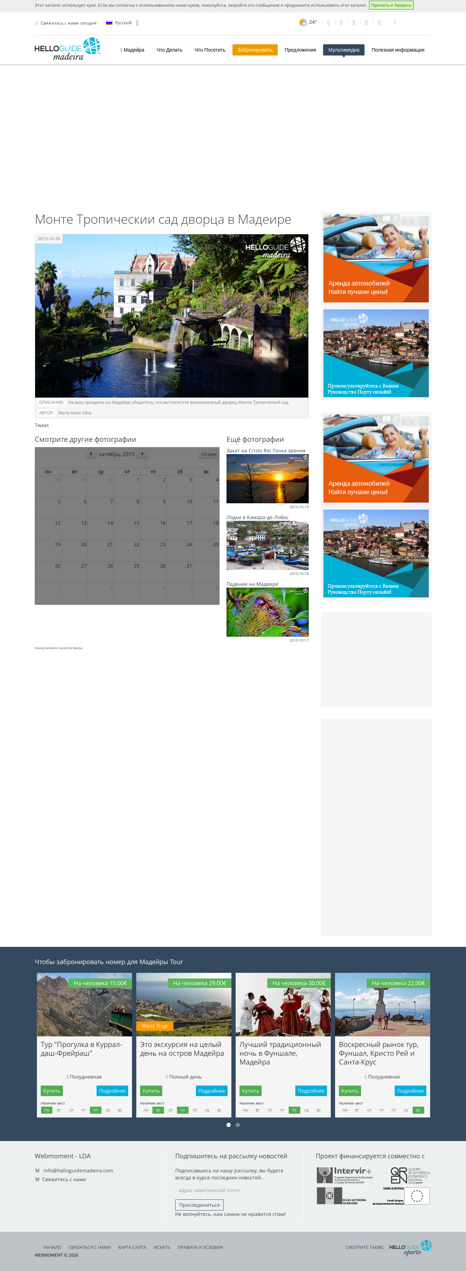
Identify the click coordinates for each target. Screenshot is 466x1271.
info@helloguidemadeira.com (78, 1170)
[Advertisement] (233, 148)
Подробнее (112, 1090)
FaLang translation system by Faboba (58, 648)
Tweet (42, 425)
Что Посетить (210, 50)
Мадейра (132, 50)
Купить (51, 1090)
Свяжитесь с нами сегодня (69, 23)
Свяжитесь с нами (64, 1179)
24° (307, 22)
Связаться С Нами (89, 1247)
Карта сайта (132, 1247)
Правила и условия (200, 1247)
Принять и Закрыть (391, 5)
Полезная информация (398, 50)
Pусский (122, 22)
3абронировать (255, 50)
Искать (162, 1247)
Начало (52, 1247)
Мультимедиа (343, 50)
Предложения (300, 50)
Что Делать (169, 50)
